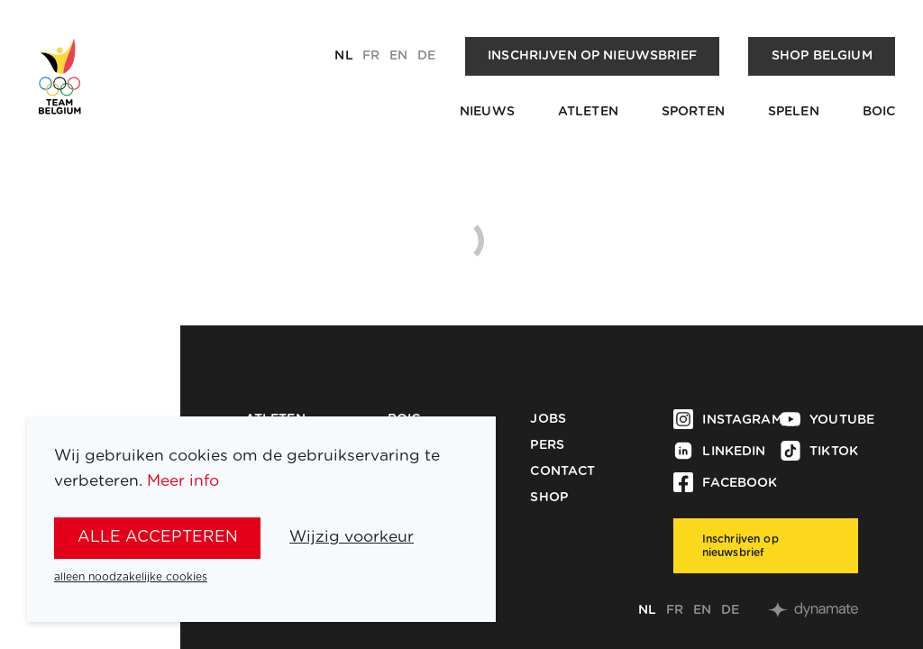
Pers (547, 445)
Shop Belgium (822, 56)
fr (370, 56)
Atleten (588, 111)
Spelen (793, 111)
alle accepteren (158, 536)
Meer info (183, 481)
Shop (549, 497)
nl (343, 56)
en (398, 56)
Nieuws (487, 111)
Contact (562, 471)
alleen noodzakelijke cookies (130, 576)
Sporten (693, 111)
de (426, 56)
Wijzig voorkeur (351, 536)
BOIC (879, 111)
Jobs (548, 419)
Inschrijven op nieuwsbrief (592, 56)
